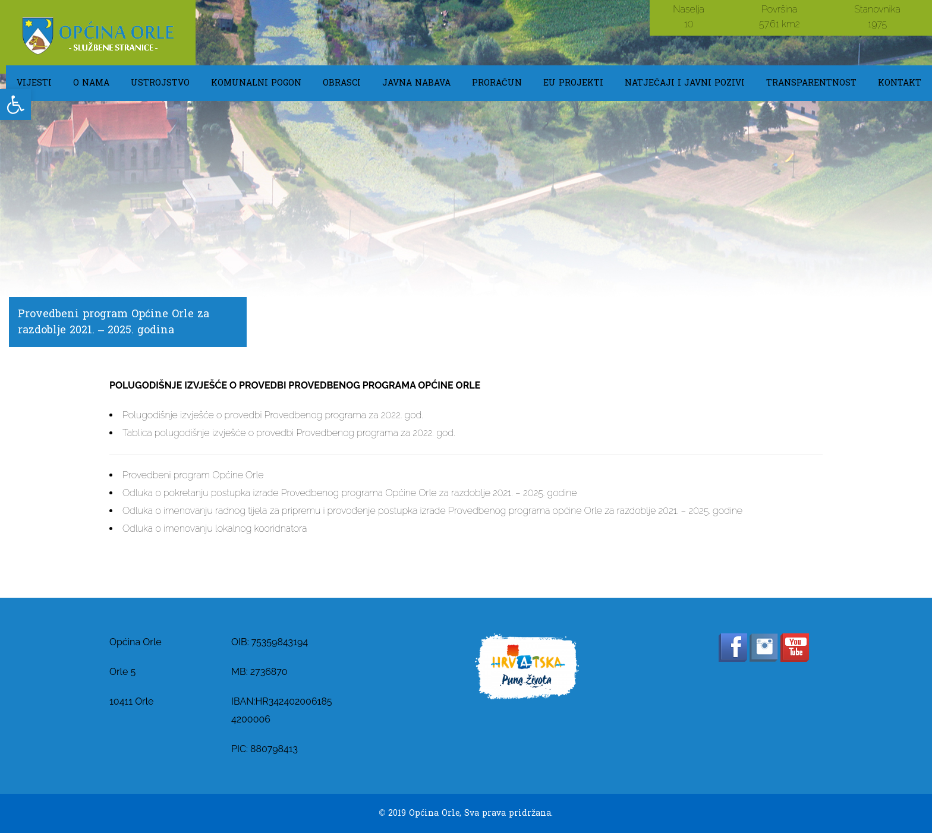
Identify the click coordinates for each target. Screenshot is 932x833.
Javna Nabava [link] (416, 82)
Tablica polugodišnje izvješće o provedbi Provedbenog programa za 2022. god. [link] (288, 432)
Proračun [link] (497, 82)
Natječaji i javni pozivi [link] (685, 82)
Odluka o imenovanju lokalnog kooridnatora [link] (214, 528)
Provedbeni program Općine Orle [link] (192, 475)
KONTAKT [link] (899, 82)
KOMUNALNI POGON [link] (256, 82)
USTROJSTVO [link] (160, 82)
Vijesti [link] (34, 82)
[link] (15, 104)
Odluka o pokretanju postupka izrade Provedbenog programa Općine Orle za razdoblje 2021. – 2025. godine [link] (349, 492)
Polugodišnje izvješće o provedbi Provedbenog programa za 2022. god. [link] (272, 415)
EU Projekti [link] (573, 82)
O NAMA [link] (91, 82)
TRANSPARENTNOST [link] (811, 82)
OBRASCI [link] (342, 82)
